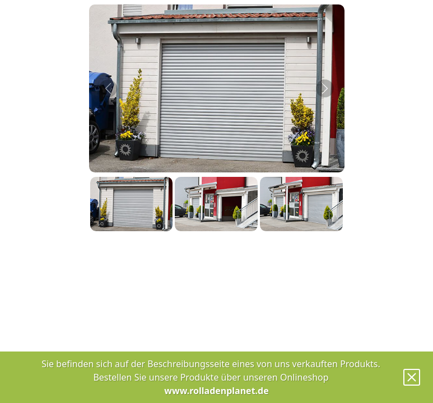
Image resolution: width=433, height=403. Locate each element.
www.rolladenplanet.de (216, 391)
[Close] (411, 377)
